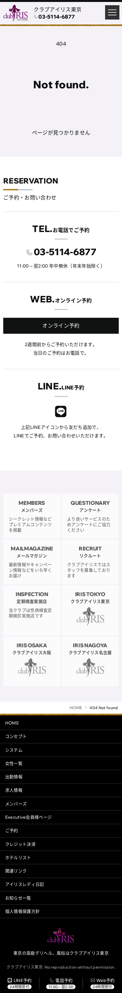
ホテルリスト (18, 857)
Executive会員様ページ (28, 817)
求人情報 (13, 790)
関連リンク (16, 870)
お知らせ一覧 (18, 897)
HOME (12, 722)
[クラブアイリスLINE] (61, 412)
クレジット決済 (20, 844)
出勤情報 (13, 776)
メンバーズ (16, 803)
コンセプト (16, 736)
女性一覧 (13, 763)
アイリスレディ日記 (24, 884)
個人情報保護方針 (22, 911)
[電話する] (61, 983)
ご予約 (11, 830)
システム (13, 749)
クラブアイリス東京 (57, 9)
